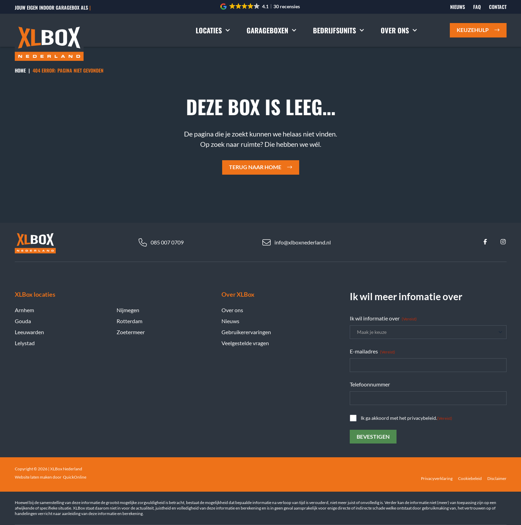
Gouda (23, 321)
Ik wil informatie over (383, 318)
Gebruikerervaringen (246, 332)
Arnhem (24, 310)
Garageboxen (271, 30)
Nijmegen (128, 310)
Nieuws (457, 7)
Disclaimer (497, 478)
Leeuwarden (29, 332)
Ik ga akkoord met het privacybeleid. (406, 418)
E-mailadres (372, 351)
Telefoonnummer (370, 384)
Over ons (399, 30)
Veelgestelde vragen (245, 343)
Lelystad (25, 343)
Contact (498, 7)
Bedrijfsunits (338, 30)
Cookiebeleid (470, 478)
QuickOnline (74, 477)
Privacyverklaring (437, 478)
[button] (260, 6)
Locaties (213, 30)
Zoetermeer (131, 332)
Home (20, 70)
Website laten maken (33, 477)
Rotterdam (129, 321)
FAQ (477, 7)
